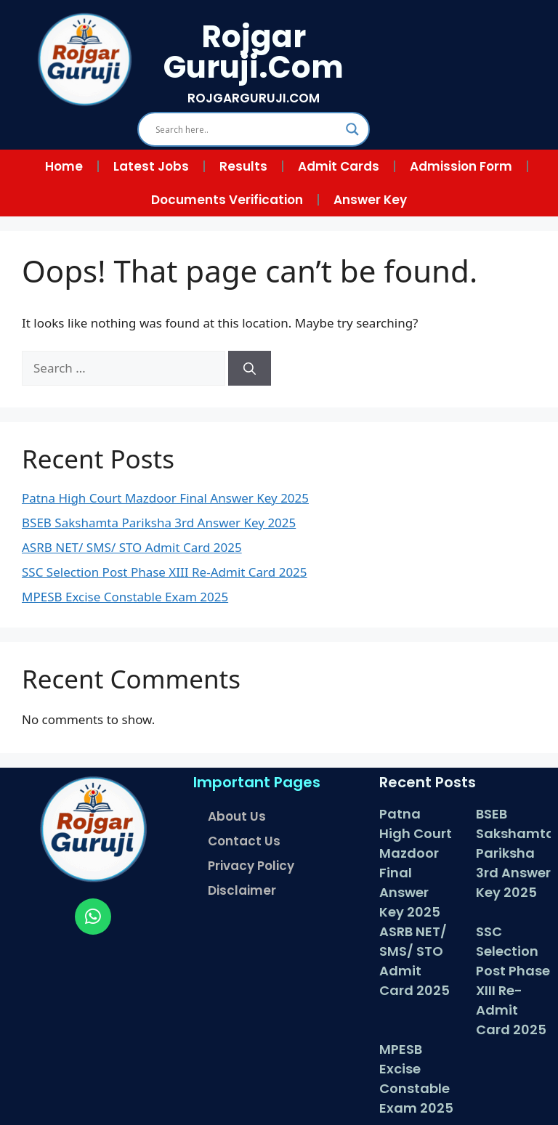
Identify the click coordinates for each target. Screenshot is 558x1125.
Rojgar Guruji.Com (253, 52)
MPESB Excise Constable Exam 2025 (125, 596)
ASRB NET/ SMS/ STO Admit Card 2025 (132, 547)
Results (243, 166)
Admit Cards (338, 166)
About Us (237, 816)
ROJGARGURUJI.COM (253, 98)
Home (64, 166)
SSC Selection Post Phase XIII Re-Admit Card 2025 (164, 572)
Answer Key (370, 199)
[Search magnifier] (352, 129)
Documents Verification (227, 199)
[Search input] (247, 129)
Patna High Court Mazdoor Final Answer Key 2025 (165, 498)
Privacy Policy (251, 865)
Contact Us (244, 841)
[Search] (249, 368)
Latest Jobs (151, 166)
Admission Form (461, 166)
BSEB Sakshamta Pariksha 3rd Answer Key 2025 (159, 522)
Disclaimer (242, 890)
